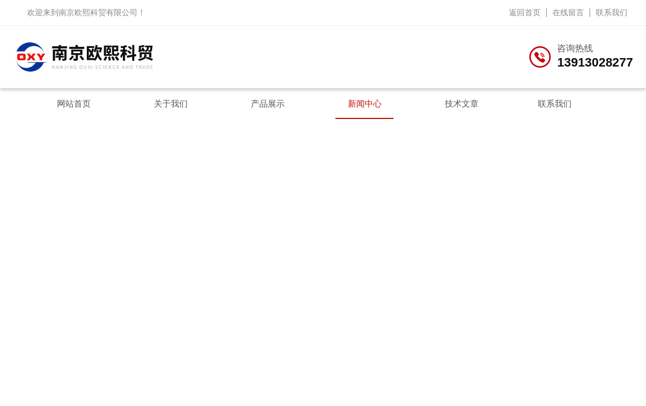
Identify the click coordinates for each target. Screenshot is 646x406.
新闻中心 (365, 103)
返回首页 (525, 12)
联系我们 (611, 12)
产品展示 (268, 103)
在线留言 (568, 12)
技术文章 (462, 103)
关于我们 (171, 103)
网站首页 (74, 103)
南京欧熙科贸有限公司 (98, 12)
